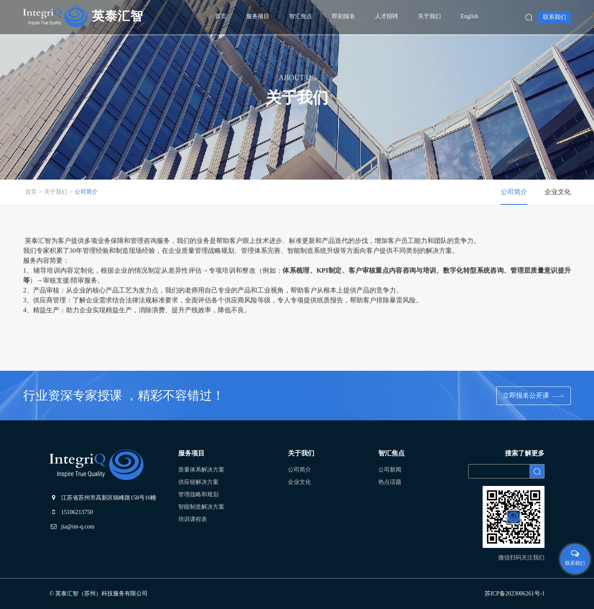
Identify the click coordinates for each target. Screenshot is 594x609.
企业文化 (299, 482)
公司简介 (86, 192)
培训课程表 (192, 519)
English (469, 16)
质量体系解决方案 (201, 470)
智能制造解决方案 (201, 507)
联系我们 (554, 17)
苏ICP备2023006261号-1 (514, 593)
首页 (31, 192)
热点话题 (389, 482)
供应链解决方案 (198, 482)
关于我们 (55, 192)
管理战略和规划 (198, 494)
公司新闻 (389, 470)
